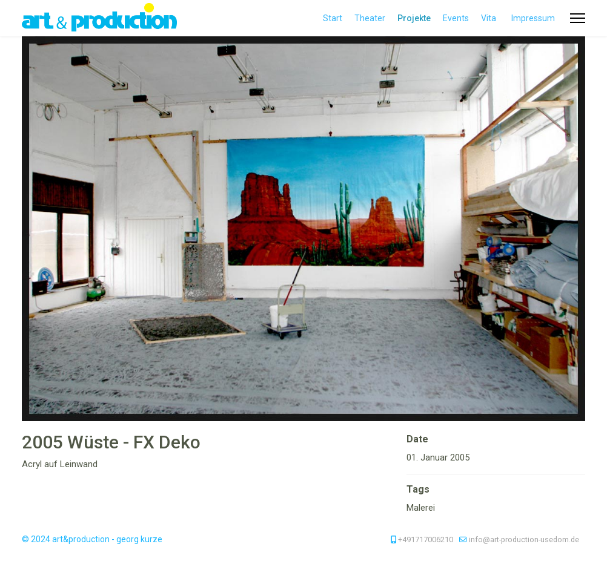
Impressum (533, 18)
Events (456, 18)
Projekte (414, 18)
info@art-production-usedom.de (524, 539)
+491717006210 (425, 539)
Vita (488, 18)
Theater (369, 18)
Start (332, 18)
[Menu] (577, 18)
